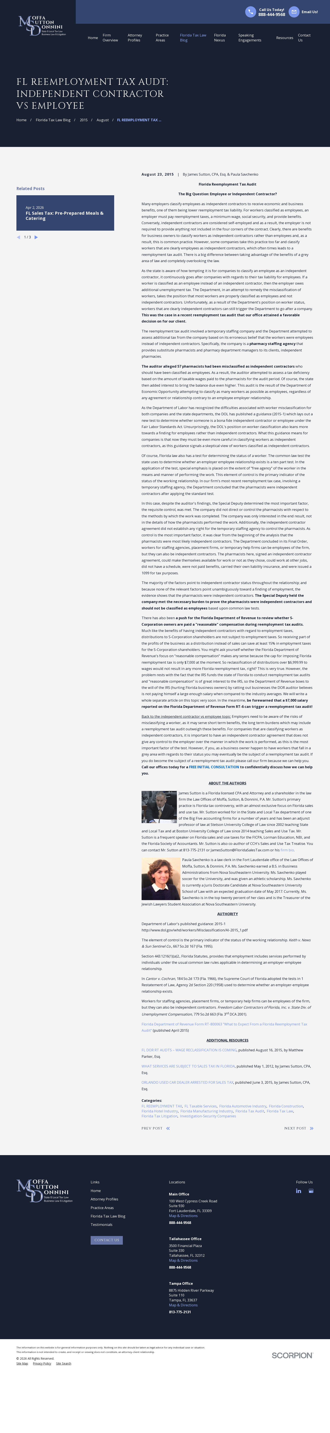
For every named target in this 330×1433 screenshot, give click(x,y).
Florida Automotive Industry (242, 1106)
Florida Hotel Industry (160, 1111)
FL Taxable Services (201, 1106)
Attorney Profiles (104, 1199)
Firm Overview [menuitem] (110, 38)
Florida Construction (286, 1106)
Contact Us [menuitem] (304, 38)
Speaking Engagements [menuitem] (249, 38)
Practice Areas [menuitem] (162, 38)
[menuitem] (22, 1363)
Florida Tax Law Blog (108, 1216)
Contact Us (107, 1240)
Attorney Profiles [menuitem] (135, 38)
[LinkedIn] (298, 1190)
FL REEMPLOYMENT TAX (162, 1106)
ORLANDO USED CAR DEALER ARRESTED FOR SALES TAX (187, 1082)
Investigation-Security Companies (208, 1116)
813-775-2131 (180, 1311)
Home (96, 1190)
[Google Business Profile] (311, 1190)
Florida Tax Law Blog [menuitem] (193, 38)
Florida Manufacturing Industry (206, 1111)
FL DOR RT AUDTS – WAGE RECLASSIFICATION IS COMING (189, 1050)
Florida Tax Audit (249, 1111)
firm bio (287, 850)
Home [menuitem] (93, 37)
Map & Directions (183, 1215)
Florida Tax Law (280, 1111)
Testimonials (101, 1224)
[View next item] (36, 310)
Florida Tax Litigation (159, 1116)
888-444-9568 (271, 14)
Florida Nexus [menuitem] (220, 38)
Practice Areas (102, 1207)
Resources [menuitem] (284, 37)
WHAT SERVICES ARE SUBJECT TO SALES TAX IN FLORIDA (188, 1066)
